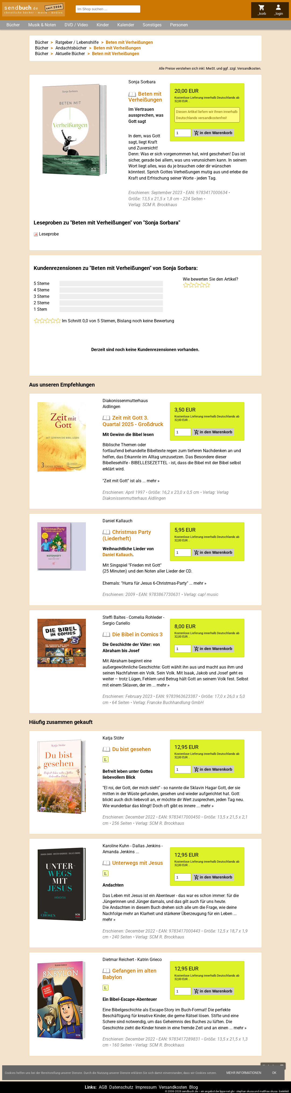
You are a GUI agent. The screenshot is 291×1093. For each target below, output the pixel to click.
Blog (193, 1087)
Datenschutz (121, 1087)
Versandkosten (248, 68)
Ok (274, 1073)
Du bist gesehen (131, 749)
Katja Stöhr (113, 738)
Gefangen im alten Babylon (129, 973)
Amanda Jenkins (119, 851)
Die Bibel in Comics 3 (137, 634)
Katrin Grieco (149, 959)
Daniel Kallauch (117, 520)
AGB (103, 1087)
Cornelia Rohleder (145, 617)
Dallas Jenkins (146, 845)
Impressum (146, 1087)
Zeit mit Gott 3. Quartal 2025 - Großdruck (133, 421)
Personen (179, 24)
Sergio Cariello (116, 623)
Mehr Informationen (243, 1073)
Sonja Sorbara (142, 81)
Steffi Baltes (114, 617)
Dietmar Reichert (118, 959)
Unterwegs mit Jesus (137, 863)
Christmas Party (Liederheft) (127, 535)
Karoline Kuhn (116, 845)
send (21, 8)
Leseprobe (46, 234)
